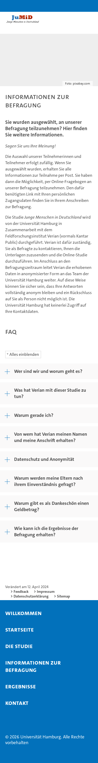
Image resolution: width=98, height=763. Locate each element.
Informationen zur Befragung (33, 666)
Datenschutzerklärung (31, 596)
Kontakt (16, 703)
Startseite (19, 629)
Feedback (21, 591)
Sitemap (63, 596)
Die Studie (19, 646)
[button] (77, 6)
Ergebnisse (20, 686)
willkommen (23, 613)
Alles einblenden (24, 354)
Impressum (46, 591)
